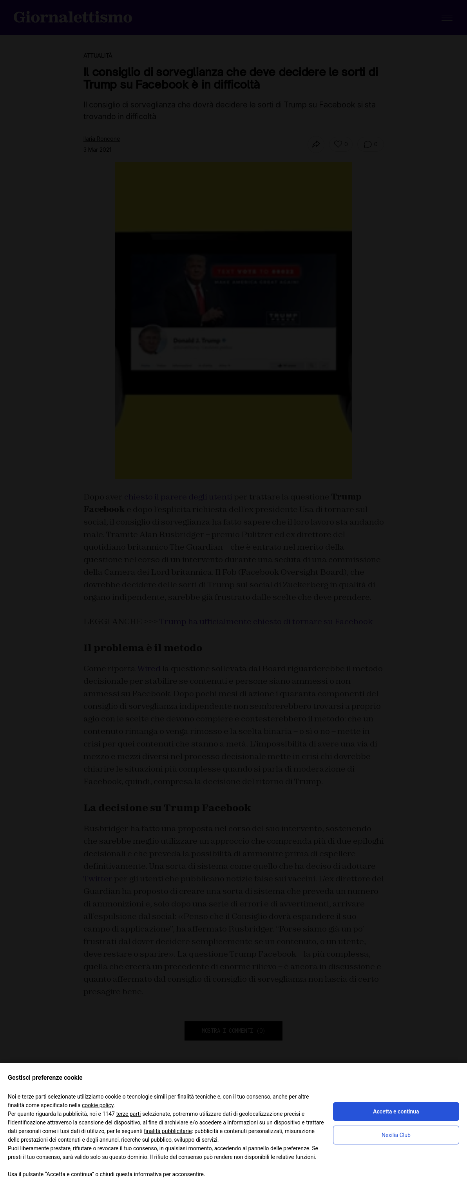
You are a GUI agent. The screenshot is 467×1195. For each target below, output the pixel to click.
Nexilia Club (396, 1135)
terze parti (128, 1114)
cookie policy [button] (98, 1105)
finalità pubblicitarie (168, 1131)
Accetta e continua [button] (396, 1111)
